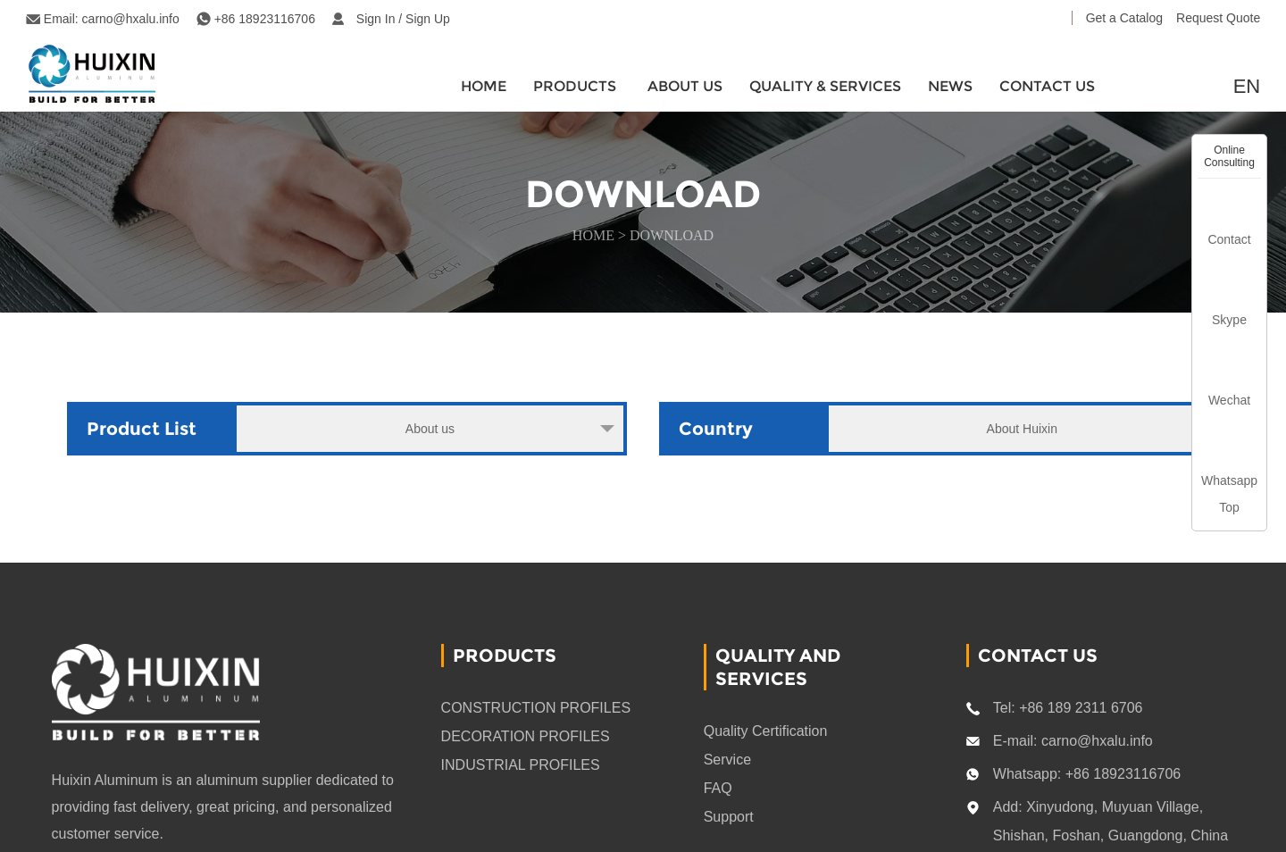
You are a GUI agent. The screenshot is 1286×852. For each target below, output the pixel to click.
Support (729, 816)
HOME (483, 86)
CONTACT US (1047, 86)
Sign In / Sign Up (403, 19)
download (672, 235)
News (950, 86)
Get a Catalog (1124, 18)
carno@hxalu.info (131, 19)
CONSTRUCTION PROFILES (535, 707)
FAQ (718, 788)
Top (1229, 507)
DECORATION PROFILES (525, 736)
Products (574, 86)
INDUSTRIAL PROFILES (520, 765)
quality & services (825, 86)
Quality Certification (766, 731)
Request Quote (1218, 18)
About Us (684, 86)
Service (727, 759)
